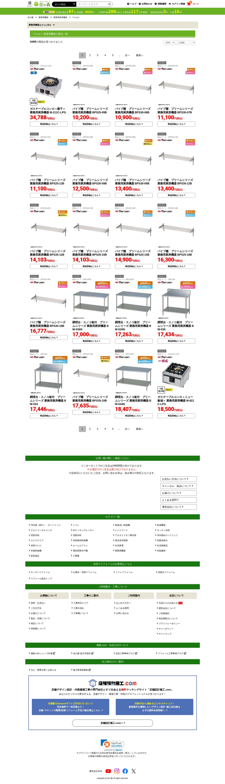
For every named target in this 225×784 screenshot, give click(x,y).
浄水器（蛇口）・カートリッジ (46, 525)
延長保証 (35, 556)
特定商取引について (168, 618)
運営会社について (171, 507)
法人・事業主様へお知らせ (43, 670)
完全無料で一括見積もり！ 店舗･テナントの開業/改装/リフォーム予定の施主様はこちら (70, 707)
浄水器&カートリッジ (167, 535)
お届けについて (170, 493)
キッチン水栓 (163, 530)
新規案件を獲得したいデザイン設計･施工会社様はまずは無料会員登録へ (154, 707)
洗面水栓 (77, 535)
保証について (37, 623)
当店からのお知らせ (170, 603)
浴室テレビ (36, 545)
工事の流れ (78, 608)
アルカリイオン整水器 (125, 535)
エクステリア (37, 540)
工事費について (80, 613)
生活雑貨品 (162, 545)
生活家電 (119, 545)
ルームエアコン (80, 545)
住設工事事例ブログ (126, 653)
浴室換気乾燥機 (80, 540)
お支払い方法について (174, 479)
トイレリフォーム (124, 572)
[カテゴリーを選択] (64, 4)
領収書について (38, 628)
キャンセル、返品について (176, 486)
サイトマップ (165, 634)
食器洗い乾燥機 (122, 525)
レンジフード (121, 530)
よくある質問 (169, 500)
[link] (112, 745)
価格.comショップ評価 (43, 653)
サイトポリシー (166, 628)
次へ (127, 55)
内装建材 (161, 550)
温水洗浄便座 (121, 540)
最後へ (139, 55)
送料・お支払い (38, 603)
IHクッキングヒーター (83, 530)
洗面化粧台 (162, 540)
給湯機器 (161, 525)
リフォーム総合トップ (41, 578)
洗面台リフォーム (166, 572)
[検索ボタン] (109, 4)
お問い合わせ (122, 613)
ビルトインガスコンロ (41, 530)
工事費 (76, 556)
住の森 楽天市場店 (83, 653)
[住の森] (42, 3)
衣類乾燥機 (36, 550)
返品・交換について (40, 618)
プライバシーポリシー (169, 623)
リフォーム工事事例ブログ (172, 653)
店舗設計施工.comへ (111, 723)
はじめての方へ (123, 603)
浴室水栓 (35, 535)
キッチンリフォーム (40, 572)
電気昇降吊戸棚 (80, 550)
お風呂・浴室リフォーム (84, 572)
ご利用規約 (164, 613)
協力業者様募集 (82, 670)
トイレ (76, 525)
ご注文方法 (36, 608)
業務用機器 (40, 25)
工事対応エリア (80, 603)
